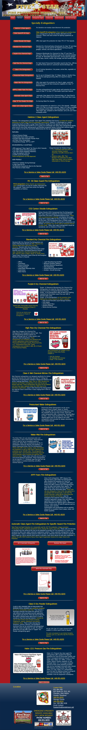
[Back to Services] (44, 682)
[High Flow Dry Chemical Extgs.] (22, 63)
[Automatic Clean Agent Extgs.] (23, 96)
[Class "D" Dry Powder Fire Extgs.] (22, 101)
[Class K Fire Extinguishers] (22, 70)
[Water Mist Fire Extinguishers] (23, 83)
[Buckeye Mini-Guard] (60, 543)
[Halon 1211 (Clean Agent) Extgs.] (22, 106)
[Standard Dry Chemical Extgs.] (22, 47)
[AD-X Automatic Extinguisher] (26, 543)
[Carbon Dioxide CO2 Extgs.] (22, 41)
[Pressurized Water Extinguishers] (23, 75)
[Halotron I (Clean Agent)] (22, 28)
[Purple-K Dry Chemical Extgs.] (22, 54)
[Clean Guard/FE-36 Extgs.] (21, 33)
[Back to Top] (44, 176)
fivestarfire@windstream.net (63, 707)
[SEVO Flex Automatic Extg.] (43, 569)
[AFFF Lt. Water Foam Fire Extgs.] (22, 90)
